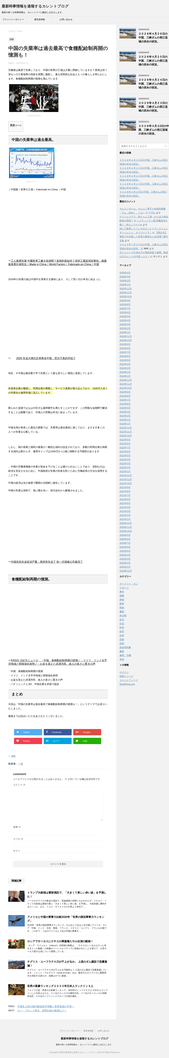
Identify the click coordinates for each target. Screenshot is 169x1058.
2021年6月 (125, 499)
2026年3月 (125, 276)
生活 (121, 619)
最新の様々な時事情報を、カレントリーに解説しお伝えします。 (84, 1044)
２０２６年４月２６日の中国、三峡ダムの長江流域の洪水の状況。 (153, 37)
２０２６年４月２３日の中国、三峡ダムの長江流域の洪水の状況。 (153, 107)
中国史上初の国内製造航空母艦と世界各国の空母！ (45, 1006)
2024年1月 (125, 376)
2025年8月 (125, 304)
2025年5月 (125, 316)
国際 (13, 756)
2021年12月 (125, 475)
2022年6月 (125, 451)
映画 (121, 607)
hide (18, 125)
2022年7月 (125, 447)
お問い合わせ (66, 19)
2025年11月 (125, 292)
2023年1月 (125, 423)
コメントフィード (128, 680)
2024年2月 (125, 372)
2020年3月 (125, 559)
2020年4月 (125, 555)
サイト (16, 850)
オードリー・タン (128, 583)
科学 (121, 627)
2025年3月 (125, 324)
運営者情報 (39, 19)
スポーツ (124, 587)
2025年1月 (125, 332)
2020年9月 (125, 535)
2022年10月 (125, 435)
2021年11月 (125, 479)
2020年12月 (125, 523)
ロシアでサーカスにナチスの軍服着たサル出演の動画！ (60, 941)
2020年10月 (125, 531)
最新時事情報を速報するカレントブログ (35, 6)
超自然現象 (125, 647)
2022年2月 (125, 467)
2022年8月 (125, 443)
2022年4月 (125, 459)
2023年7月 (125, 400)
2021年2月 (125, 515)
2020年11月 (125, 527)
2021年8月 (125, 491)
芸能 (121, 639)
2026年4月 (125, 272)
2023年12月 (125, 380)
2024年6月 (125, 356)
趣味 (121, 651)
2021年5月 (125, 503)
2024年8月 (125, 348)
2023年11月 (125, 384)
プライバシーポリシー (13, 19)
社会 (121, 623)
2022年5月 (125, 455)
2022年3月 (125, 463)
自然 (121, 635)
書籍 (121, 611)
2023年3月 (125, 415)
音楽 (121, 659)
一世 (20, 763)
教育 (121, 603)
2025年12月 (125, 288)
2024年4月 (125, 364)
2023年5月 (125, 408)
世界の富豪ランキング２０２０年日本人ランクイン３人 (60, 986)
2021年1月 (125, 519)
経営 (121, 631)
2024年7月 (125, 352)
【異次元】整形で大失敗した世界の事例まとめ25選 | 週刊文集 (143, 236)
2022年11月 (125, 431)
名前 (17, 827)
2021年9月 (125, 487)
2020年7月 (125, 543)
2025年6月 (125, 312)
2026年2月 (125, 280)
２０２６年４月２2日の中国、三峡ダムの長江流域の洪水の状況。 (153, 130)
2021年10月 (125, 483)
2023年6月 (125, 404)
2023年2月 (125, 419)
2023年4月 (125, 411)
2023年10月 (125, 388)
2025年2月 (125, 328)
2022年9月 (125, 439)
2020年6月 (125, 547)
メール (18, 839)
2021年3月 (125, 511)
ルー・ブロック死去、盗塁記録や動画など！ (42, 1010)
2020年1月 (125, 567)
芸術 (121, 643)
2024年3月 (125, 368)
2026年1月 (125, 284)
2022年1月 (125, 471)
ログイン (124, 672)
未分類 (122, 615)
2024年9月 (125, 344)
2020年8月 (125, 539)
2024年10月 (125, 340)
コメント (19, 784)
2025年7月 (125, 308)
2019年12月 (125, 571)
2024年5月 (125, 360)
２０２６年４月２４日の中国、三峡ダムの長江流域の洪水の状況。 (153, 83)
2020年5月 (125, 551)
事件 (121, 591)
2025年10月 (125, 296)
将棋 (121, 599)
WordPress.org (127, 684)
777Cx (152, 212)
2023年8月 (125, 396)
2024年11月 (125, 336)
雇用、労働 (125, 655)
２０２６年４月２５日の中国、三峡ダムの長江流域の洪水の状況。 (153, 60)
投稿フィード (126, 676)
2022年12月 (125, 427)
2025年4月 (125, 320)
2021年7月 (125, 495)
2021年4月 (125, 507)
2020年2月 (125, 563)
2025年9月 (125, 300)
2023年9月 (125, 392)
